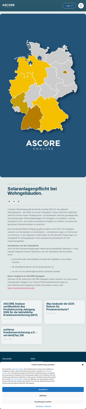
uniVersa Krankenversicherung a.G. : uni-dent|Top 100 (20, 332)
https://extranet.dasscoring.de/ (21, 288)
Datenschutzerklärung (17, 379)
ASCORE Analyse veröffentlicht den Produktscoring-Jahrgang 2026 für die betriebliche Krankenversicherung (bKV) (20, 309)
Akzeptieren (43, 390)
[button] (83, 365)
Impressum (47, 406)
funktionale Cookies (17, 369)
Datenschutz (39, 406)
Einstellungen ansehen (42, 402)
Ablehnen (42, 396)
